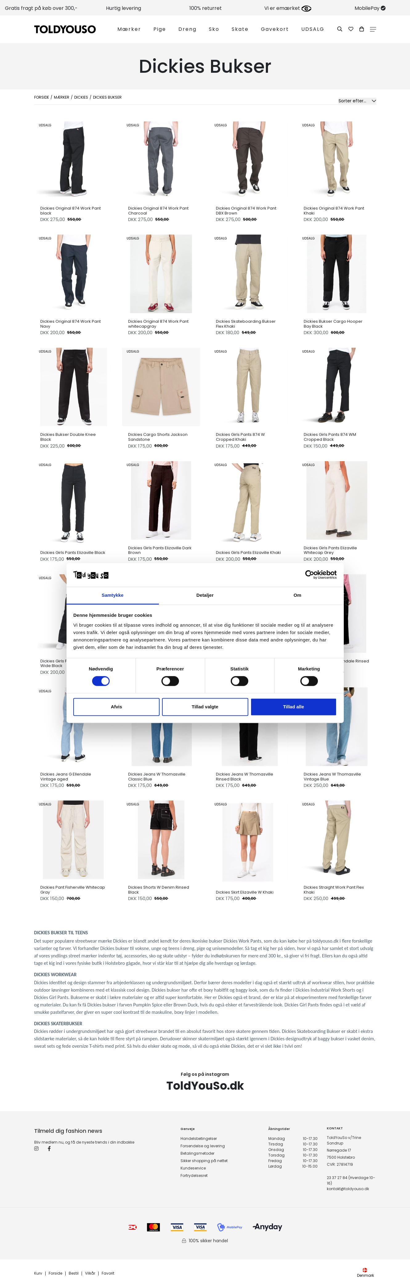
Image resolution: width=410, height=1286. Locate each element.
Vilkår (90, 1274)
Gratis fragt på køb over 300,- (41, 8)
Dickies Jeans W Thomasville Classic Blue (156, 776)
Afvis (116, 706)
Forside (41, 97)
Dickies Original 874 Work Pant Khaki (334, 210)
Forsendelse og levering (203, 1146)
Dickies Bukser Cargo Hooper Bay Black (333, 324)
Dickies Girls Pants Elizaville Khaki (248, 552)
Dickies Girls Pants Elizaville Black (72, 552)
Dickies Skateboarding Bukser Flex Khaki (246, 324)
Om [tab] (297, 595)
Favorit (108, 1274)
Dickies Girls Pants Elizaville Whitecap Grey (330, 550)
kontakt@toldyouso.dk (348, 1188)
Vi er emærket (287, 8)
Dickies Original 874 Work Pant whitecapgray (158, 324)
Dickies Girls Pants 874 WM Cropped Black (330, 437)
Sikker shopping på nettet (204, 1160)
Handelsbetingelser (199, 1138)
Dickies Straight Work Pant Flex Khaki (334, 890)
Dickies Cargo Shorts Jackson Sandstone (158, 437)
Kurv (38, 1274)
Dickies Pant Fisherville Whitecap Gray (72, 890)
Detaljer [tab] (205, 595)
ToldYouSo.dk (205, 1086)
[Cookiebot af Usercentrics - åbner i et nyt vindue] (310, 575)
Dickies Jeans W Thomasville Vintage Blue (332, 776)
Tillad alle (293, 706)
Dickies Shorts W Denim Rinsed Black (158, 890)
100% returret (205, 8)
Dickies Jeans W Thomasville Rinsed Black (244, 776)
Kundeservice (193, 1168)
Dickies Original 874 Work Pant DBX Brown (246, 210)
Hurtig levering (123, 8)
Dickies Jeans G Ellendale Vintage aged (65, 776)
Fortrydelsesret (194, 1175)
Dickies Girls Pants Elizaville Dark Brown (160, 550)
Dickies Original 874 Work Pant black (70, 210)
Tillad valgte (205, 706)
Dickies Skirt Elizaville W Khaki (245, 892)
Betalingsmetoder (197, 1153)
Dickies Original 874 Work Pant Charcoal (158, 210)
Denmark (365, 1273)
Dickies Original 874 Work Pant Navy (70, 324)
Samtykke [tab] (113, 595)
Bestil (74, 1274)
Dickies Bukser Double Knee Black (68, 437)
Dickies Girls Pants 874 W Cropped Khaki (240, 437)
